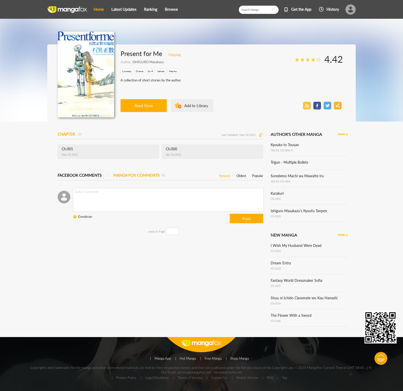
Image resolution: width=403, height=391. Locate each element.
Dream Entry (281, 263)
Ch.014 (276, 303)
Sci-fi (150, 71)
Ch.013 (276, 268)
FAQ (270, 377)
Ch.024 (276, 251)
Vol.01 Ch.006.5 (282, 150)
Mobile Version (247, 377)
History (332, 9)
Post (246, 218)
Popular (257, 175)
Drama (139, 71)
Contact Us (219, 377)
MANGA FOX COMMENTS (139, 175)
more (341, 134)
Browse (171, 9)
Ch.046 (276, 321)
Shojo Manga (239, 358)
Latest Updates (123, 9)
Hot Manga (188, 358)
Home (99, 9)
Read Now (143, 105)
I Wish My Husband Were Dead (296, 245)
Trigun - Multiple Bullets (289, 162)
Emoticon (85, 217)
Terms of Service (190, 377)
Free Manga (213, 358)
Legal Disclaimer (157, 377)
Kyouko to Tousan (285, 145)
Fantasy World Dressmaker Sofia (296, 280)
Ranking (150, 9)
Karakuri (277, 193)
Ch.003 (276, 216)
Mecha (173, 71)
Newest (225, 175)
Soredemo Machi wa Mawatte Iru (297, 176)
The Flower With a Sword (291, 315)
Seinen (161, 71)
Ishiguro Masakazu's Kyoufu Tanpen (299, 211)
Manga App (162, 358)
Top (284, 377)
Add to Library (196, 105)
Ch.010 (276, 199)
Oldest (241, 175)
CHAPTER (70, 134)
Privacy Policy (126, 377)
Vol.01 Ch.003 (280, 181)
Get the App (301, 9)
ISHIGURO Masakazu (148, 62)
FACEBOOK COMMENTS (80, 175)
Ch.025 (276, 286)
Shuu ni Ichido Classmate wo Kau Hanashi (304, 298)
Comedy (127, 71)
